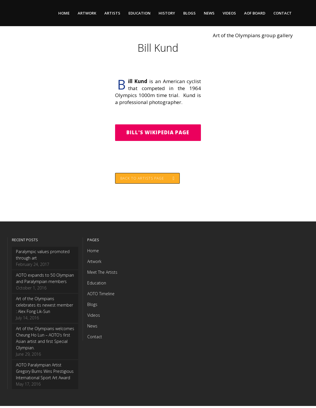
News (92, 328)
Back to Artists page (148, 179)
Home (93, 252)
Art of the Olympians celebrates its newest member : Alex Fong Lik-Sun (44, 307)
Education (96, 285)
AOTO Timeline (101, 295)
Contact (94, 338)
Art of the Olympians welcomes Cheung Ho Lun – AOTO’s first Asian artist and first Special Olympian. (45, 340)
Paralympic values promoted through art (43, 257)
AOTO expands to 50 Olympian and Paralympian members (45, 280)
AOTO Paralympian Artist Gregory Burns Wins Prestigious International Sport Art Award (45, 373)
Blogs (92, 306)
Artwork (94, 263)
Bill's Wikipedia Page (157, 133)
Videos (93, 317)
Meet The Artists (102, 274)
